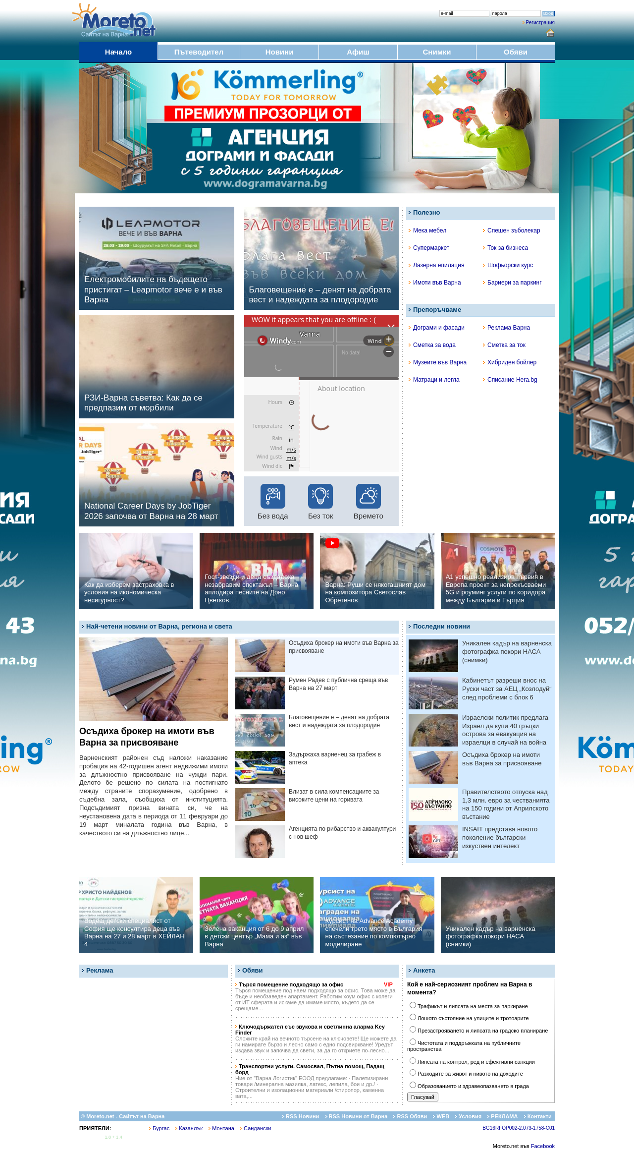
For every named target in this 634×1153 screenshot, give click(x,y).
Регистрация (540, 22)
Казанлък (189, 1128)
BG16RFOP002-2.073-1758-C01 (518, 1128)
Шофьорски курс (508, 265)
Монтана (221, 1128)
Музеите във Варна (438, 362)
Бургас (159, 1128)
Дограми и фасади (437, 327)
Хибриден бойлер (509, 362)
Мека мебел (427, 230)
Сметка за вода (432, 345)
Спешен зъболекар (511, 230)
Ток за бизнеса (505, 247)
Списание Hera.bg (510, 379)
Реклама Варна (506, 327)
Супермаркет (429, 247)
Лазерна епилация (436, 265)
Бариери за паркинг (512, 282)
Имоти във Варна (435, 282)
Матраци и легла (434, 379)
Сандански (255, 1128)
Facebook (543, 1146)
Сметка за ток (504, 345)
